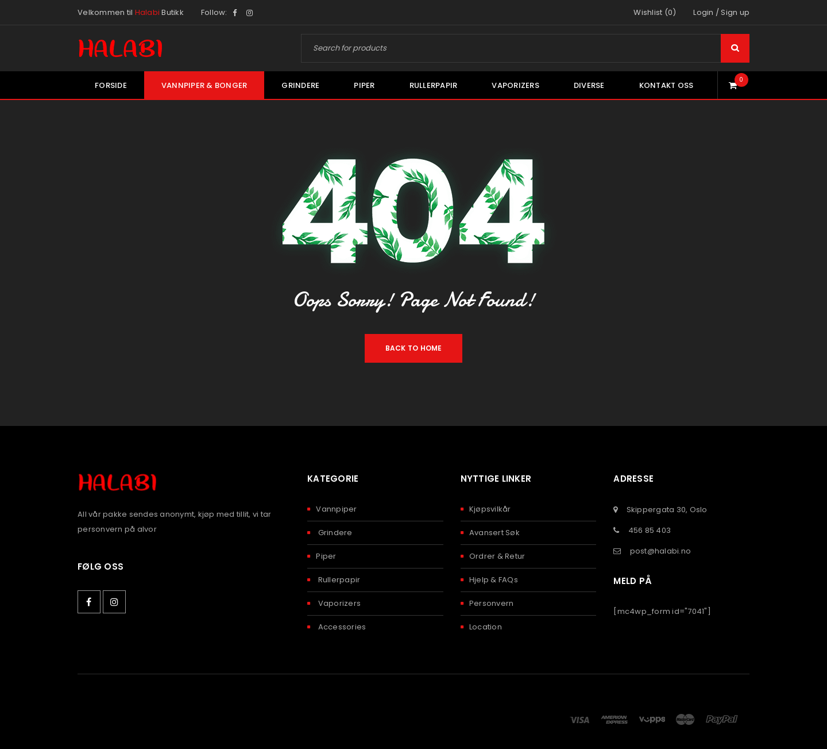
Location (485, 626)
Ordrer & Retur (497, 556)
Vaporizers (338, 603)
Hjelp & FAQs (493, 579)
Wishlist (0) (654, 12)
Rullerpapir (338, 579)
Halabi (147, 12)
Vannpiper (336, 509)
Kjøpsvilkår (490, 509)
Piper (326, 556)
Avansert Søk (494, 532)
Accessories (341, 626)
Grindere (334, 532)
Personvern (491, 603)
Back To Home (413, 348)
